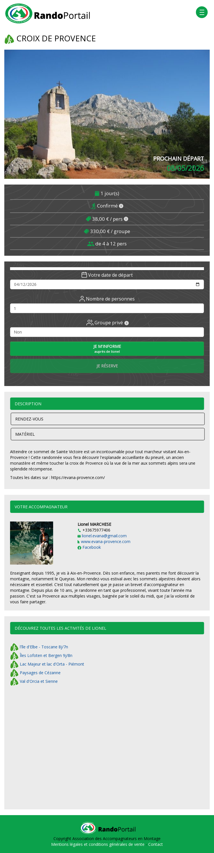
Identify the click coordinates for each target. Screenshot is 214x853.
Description (28, 403)
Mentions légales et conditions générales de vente (98, 844)
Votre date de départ (107, 275)
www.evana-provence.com (104, 541)
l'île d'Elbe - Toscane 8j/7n (39, 647)
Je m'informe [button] (107, 349)
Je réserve (107, 366)
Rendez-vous (29, 419)
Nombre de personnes (107, 299)
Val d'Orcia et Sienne (34, 681)
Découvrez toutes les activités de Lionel (60, 628)
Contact (155, 844)
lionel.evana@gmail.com (102, 535)
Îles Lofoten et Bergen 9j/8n (41, 655)
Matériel (25, 434)
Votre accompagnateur (41, 506)
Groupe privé (107, 322)
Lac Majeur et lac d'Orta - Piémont (47, 664)
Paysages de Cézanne (35, 672)
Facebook (89, 547)
